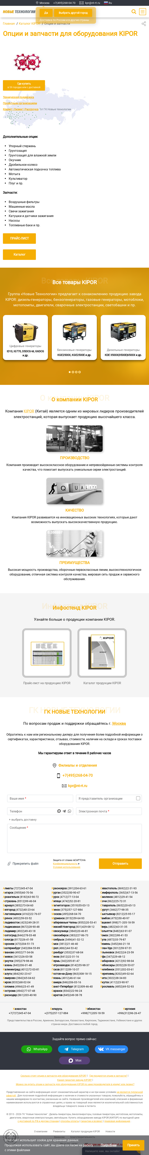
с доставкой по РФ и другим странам (38, 1121)
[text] (74, 838)
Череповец (107, 973)
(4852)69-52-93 (124, 986)
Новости (110, 1131)
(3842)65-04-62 (25, 978)
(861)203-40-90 (26, 995)
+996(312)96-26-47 (129, 1013)
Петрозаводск (61, 965)
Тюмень (105, 943)
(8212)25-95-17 (125, 913)
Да (46, 12)
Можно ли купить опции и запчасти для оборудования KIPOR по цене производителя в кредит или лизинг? (75, 1084)
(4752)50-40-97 (119, 918)
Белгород (9, 909)
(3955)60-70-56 (23, 892)
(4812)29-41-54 (123, 896)
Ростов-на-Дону (62, 973)
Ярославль (107, 986)
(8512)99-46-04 (26, 901)
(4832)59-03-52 (22, 918)
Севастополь (108, 888)
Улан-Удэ (106, 948)
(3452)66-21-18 (120, 943)
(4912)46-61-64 (71, 978)
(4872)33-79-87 (116, 939)
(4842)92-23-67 (21, 973)
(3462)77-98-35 (118, 909)
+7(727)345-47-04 (20, 1013)
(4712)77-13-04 (69, 896)
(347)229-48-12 (115, 956)
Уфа (103, 956)
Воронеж (8, 943)
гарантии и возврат (92, 1121)
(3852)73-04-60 (23, 905)
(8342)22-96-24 (72, 990)
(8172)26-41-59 (23, 939)
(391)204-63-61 (77, 888)
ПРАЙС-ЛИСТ (19, 238)
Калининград (11, 969)
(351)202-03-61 (124, 969)
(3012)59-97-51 (122, 948)
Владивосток (11, 922)
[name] (40, 798)
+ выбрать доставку (22, 819)
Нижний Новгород (63, 926)
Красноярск (59, 888)
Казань (7, 965)
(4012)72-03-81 (29, 969)
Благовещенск (12, 913)
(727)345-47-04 (23, 888)
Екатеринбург (11, 948)
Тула (103, 939)
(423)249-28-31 (29, 922)
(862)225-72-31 (116, 901)
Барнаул (8, 905)
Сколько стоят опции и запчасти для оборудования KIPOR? (54, 1075)
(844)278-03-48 (26, 935)
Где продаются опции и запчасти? (108, 1075)
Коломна (8, 986)
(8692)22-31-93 (127, 888)
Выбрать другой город (73, 12)
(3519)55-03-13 (79, 905)
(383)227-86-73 (78, 935)
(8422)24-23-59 (124, 952)
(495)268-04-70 (71, 913)
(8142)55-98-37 (79, 965)
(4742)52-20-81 (71, 901)
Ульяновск (107, 952)
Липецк (56, 901)
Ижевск (8, 956)
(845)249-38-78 (72, 995)
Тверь (104, 926)
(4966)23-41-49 (24, 986)
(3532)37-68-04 (73, 952)
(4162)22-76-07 (31, 913)
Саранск (57, 990)
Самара (57, 982)
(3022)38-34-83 (116, 978)
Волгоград (9, 935)
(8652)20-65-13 (125, 905)
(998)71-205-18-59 (123, 922)
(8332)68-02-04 (20, 982)
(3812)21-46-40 (68, 943)
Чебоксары (107, 965)
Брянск (7, 918)
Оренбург (58, 952)
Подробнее (108, 1145)
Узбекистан (92, 1008)
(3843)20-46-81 (78, 931)
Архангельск (11, 896)
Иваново (8, 952)
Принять (133, 1145)
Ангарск (8, 892)
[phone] (40, 811)
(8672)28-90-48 (30, 926)
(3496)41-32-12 (74, 939)
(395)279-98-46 (23, 960)
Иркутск (8, 960)
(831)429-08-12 (84, 926)
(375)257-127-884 (72, 909)
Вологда (8, 939)
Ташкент (105, 922)
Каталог (19, 254)
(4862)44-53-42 (68, 948)
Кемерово (9, 978)
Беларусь (56, 1008)
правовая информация (117, 1121)
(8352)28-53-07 (124, 965)
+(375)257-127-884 (56, 1013)
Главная (9, 23)
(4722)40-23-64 (25, 909)
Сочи (103, 901)
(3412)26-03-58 (22, 956)
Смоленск (106, 896)
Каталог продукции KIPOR (85, 1131)
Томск (104, 935)
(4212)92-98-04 (124, 960)
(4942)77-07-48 (25, 990)
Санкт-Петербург (62, 986)
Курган (56, 892)
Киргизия (129, 1008)
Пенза (55, 956)
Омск (55, 943)
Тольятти (106, 931)
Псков (56, 969)
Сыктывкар (107, 913)
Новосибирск (60, 935)
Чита (103, 978)
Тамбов (105, 918)
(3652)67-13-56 (128, 892)
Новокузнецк (60, 931)
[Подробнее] (25, 337)
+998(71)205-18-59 (93, 1013)
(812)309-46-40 (83, 986)
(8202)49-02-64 (124, 973)
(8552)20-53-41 (87, 922)
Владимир (9, 931)
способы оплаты (70, 1121)
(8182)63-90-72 (29, 896)
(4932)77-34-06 (24, 952)
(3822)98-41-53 (118, 935)
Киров (7, 982)
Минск (56, 909)
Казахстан (19, 1008)
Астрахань (9, 901)
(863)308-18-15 (82, 973)
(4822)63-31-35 (117, 926)
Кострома (9, 990)
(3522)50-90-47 (70, 892)
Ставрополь (108, 905)
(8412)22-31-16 (69, 956)
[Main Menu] (142, 11)
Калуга (7, 973)
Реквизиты (59, 1131)
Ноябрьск (58, 939)
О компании (40, 1131)
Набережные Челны (64, 922)
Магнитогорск (61, 905)
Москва (119, 723)
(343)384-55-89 (30, 948)
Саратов (57, 995)
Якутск (104, 982)
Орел (55, 948)
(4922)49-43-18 (26, 931)
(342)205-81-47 (70, 960)
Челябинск (107, 969)
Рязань (56, 978)
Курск (55, 896)
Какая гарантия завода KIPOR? (74, 1080)
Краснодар (10, 995)
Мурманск (58, 918)
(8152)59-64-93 (74, 918)
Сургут (104, 909)
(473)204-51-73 (24, 943)
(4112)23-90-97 (119, 982)
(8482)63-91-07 (122, 931)
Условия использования (66, 867)
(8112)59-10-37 (69, 969)
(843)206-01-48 (22, 965)
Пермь (56, 960)
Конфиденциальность (65, 863)
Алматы (8, 888)
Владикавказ (11, 926)
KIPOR (29, 411)
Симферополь (109, 892)
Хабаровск (107, 960)
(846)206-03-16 (71, 982)
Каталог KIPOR (29, 23)
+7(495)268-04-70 (64, 2)
